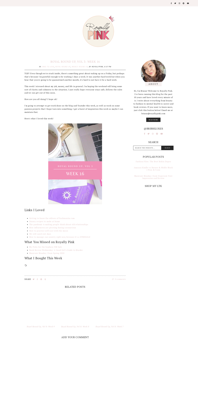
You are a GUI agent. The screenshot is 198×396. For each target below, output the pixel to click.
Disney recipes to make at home (44, 221)
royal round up (63, 67)
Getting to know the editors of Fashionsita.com (52, 218)
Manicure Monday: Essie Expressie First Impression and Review (153, 177)
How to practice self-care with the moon (48, 230)
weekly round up (80, 67)
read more (153, 120)
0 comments (119, 279)
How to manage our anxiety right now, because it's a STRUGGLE (60, 237)
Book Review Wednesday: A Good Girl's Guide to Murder (56, 250)
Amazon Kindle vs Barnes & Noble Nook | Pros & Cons (153, 168)
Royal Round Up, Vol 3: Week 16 (75, 62)
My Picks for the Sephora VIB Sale (45, 247)
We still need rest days (40, 234)
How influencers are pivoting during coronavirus (52, 227)
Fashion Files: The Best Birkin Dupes (153, 161)
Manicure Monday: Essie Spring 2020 (47, 253)
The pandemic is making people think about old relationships (58, 224)
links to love (48, 67)
